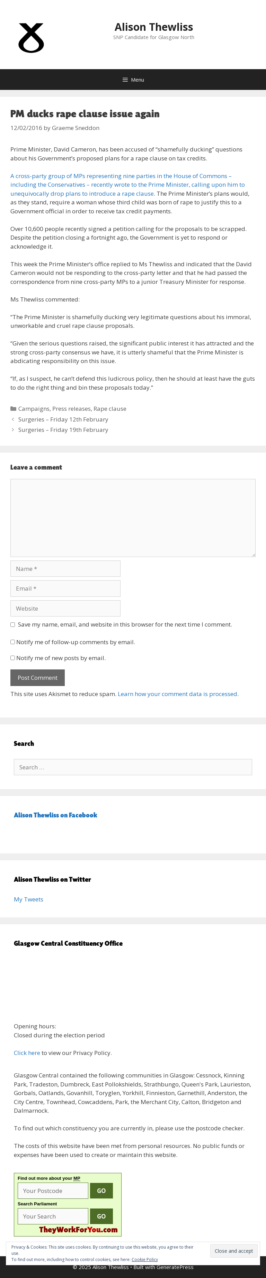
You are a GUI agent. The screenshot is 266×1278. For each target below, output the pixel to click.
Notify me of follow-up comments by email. (75, 642)
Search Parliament (37, 1203)
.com (78, 1229)
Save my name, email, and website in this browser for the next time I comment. (125, 624)
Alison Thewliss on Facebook (55, 815)
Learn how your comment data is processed (177, 694)
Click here (27, 1053)
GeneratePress (175, 1266)
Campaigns (34, 409)
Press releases (71, 409)
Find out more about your (49, 1178)
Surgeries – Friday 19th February (63, 430)
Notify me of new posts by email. (61, 658)
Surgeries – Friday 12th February (63, 419)
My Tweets (28, 899)
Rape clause (110, 409)
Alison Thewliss (154, 27)
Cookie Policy (145, 1259)
